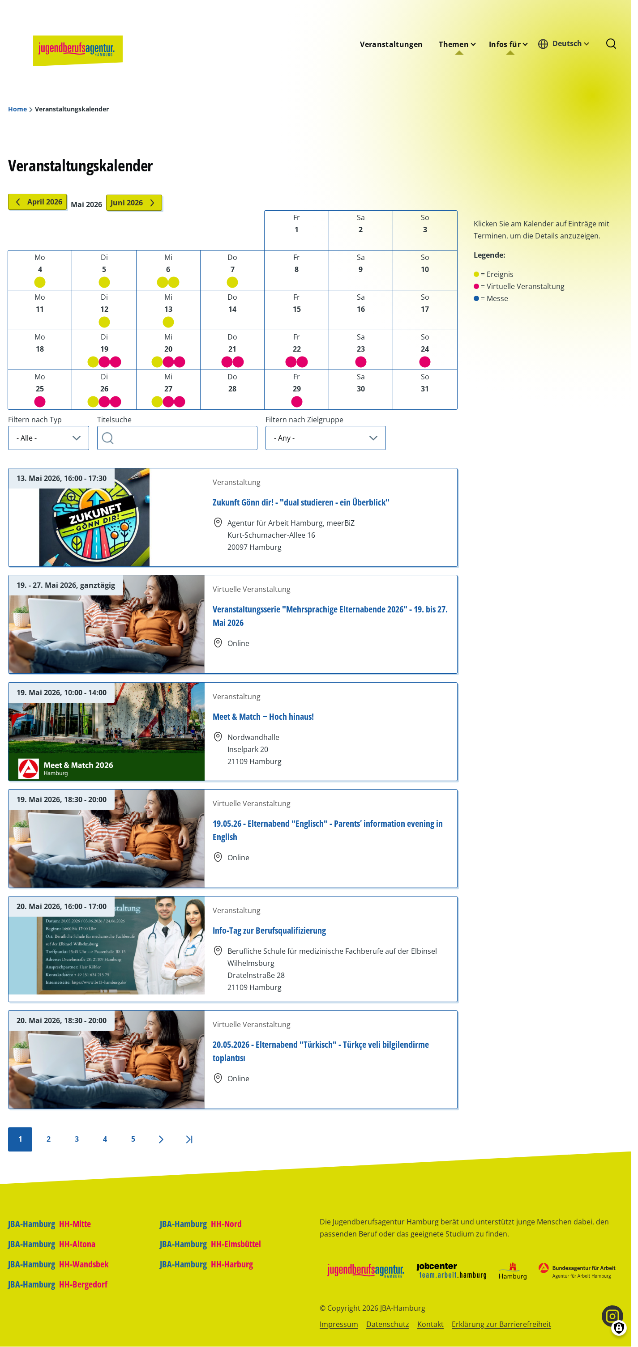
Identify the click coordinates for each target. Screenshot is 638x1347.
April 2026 (37, 201)
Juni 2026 (134, 202)
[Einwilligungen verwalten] (619, 1328)
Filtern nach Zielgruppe (304, 420)
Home (17, 109)
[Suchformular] (611, 44)
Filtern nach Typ (35, 420)
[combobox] (566, 43)
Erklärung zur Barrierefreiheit (501, 1324)
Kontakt (430, 1324)
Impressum (339, 1324)
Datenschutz (387, 1324)
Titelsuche (114, 420)
